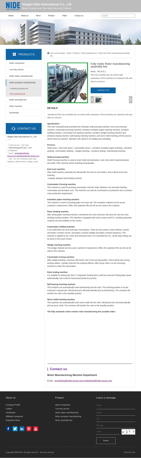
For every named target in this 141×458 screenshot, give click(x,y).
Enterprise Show (13, 420)
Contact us (79, 16)
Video (65, 16)
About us (25, 16)
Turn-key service (16, 70)
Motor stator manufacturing (20, 76)
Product (51, 16)
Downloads (14, 113)
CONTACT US (103, 90)
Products (76, 53)
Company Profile (13, 405)
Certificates (10, 413)
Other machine (15, 106)
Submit (106, 441)
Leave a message (106, 398)
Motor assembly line (18, 100)
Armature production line (19, 89)
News (38, 16)
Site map (43, 452)
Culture (9, 409)
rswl (133, 452)
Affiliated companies (14, 416)
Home (11, 16)
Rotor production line (17, 94)
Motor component (16, 63)
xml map (50, 452)
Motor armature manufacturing (22, 83)
